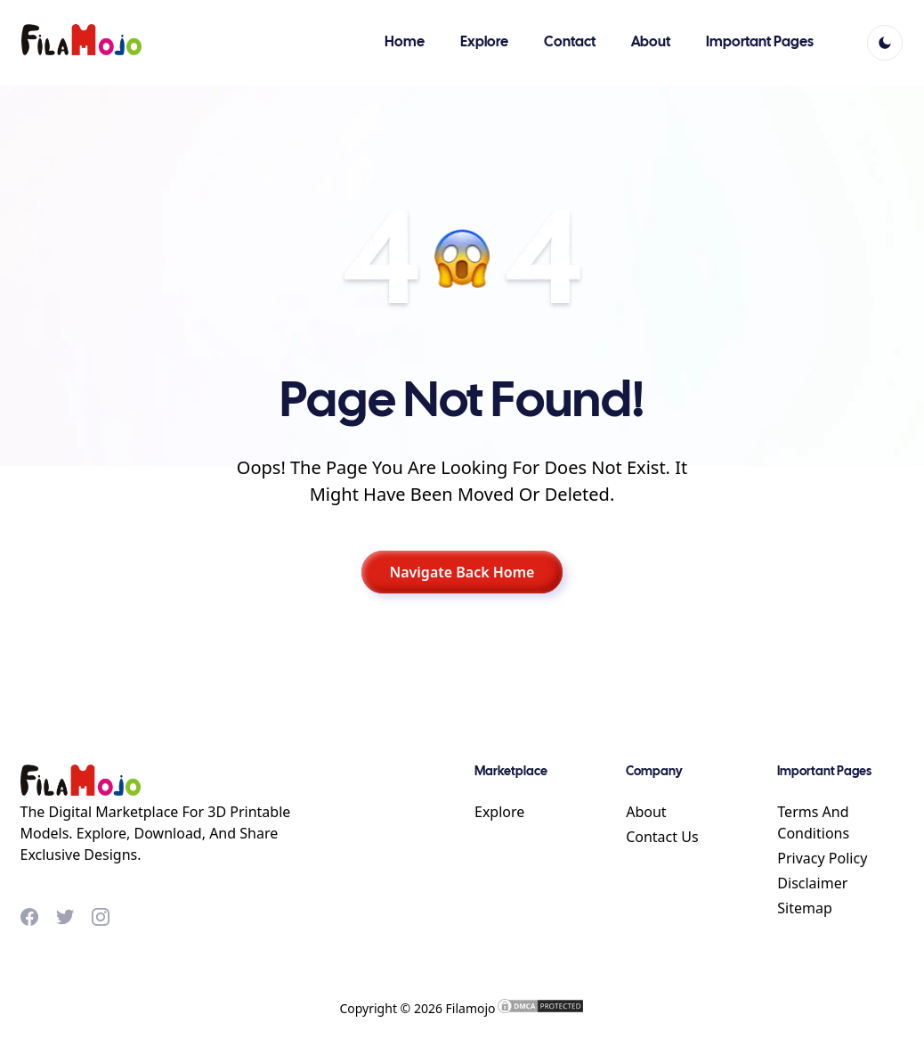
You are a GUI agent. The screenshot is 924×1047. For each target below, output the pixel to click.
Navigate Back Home (462, 572)
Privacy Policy (822, 858)
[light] (885, 43)
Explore (499, 812)
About (646, 812)
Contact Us (662, 837)
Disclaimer (812, 883)
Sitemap (804, 908)
